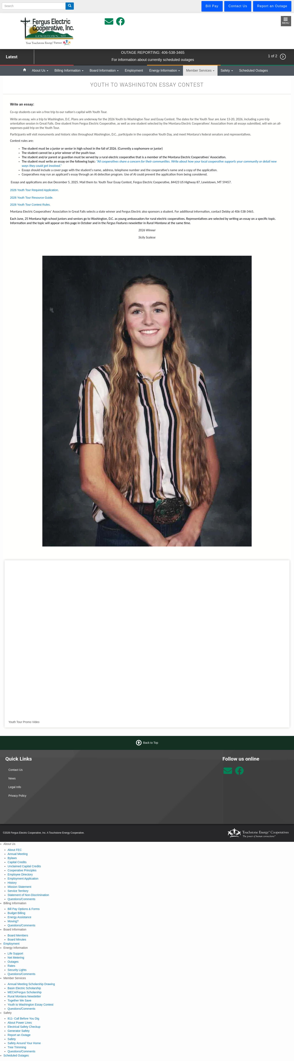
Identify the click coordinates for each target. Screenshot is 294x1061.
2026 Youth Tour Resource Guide (31, 197)
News (12, 778)
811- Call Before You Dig (23, 1018)
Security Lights (17, 970)
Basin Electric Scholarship (24, 988)
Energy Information (164, 70)
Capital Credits (17, 862)
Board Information (104, 70)
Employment (134, 70)
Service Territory (18, 891)
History (12, 882)
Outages (13, 961)
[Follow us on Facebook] (239, 773)
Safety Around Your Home (24, 1043)
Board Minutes (17, 939)
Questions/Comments (21, 899)
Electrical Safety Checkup (24, 1026)
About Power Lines (20, 1022)
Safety (227, 70)
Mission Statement (19, 886)
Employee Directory (20, 874)
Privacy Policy (17, 795)
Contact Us (15, 769)
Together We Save (19, 1000)
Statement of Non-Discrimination (28, 895)
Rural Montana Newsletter (24, 996)
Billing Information (68, 70)
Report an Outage (19, 1035)
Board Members (18, 935)
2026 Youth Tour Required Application (34, 190)
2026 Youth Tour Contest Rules (30, 204)
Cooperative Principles (22, 870)
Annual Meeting (18, 854)
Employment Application (23, 878)
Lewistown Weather (183, 771)
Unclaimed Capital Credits (24, 866)
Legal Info (14, 787)
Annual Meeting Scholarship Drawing (31, 984)
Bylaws (12, 858)
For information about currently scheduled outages (152, 60)
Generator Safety (19, 1030)
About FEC (15, 849)
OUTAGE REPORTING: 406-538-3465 (152, 52)
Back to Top (150, 742)
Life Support (15, 953)
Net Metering (16, 957)
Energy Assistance (19, 917)
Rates (11, 965)
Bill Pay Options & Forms (24, 909)
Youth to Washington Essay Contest (30, 1004)
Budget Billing (16, 913)
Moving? (13, 921)
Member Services (200, 70)
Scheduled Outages (253, 70)
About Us (40, 70)
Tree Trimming (17, 1047)
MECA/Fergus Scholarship (25, 992)
